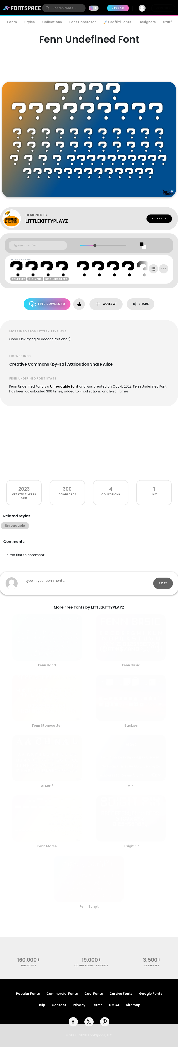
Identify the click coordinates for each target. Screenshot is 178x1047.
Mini (130, 786)
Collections (52, 22)
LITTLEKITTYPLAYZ (46, 221)
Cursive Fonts (121, 993)
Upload (118, 8)
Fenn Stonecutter (47, 725)
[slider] (94, 245)
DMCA (114, 1005)
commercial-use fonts (91, 965)
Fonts (12, 22)
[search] (64, 8)
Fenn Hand (47, 665)
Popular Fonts (28, 993)
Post (163, 583)
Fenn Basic (131, 665)
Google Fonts (150, 993)
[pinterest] (104, 1021)
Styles (29, 22)
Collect (106, 304)
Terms (97, 1005)
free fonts (28, 965)
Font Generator (82, 22)
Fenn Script (89, 906)
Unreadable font (64, 386)
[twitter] (89, 1021)
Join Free (163, 8)
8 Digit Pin (131, 846)
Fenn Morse (47, 846)
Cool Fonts (93, 993)
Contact (159, 218)
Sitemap (133, 1005)
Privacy (79, 1005)
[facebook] (73, 1021)
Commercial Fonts (62, 993)
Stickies (131, 725)
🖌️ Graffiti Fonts (117, 22)
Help (41, 1005)
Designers (147, 22)
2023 (24, 489)
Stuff (167, 22)
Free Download (47, 304)
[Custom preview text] (38, 245)
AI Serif (47, 786)
